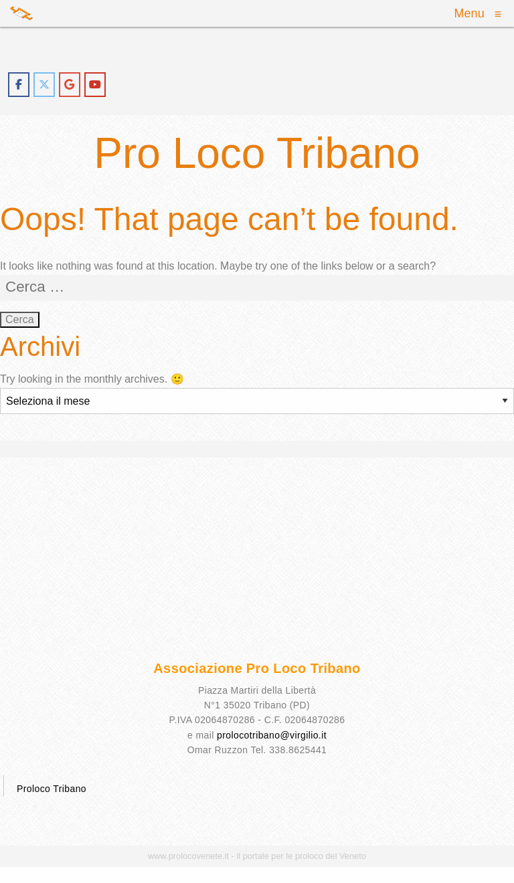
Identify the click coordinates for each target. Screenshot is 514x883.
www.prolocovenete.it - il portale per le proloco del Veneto (257, 856)
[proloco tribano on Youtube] (95, 84)
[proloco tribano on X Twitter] (44, 84)
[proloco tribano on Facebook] (18, 84)
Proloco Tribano (51, 788)
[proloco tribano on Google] (69, 84)
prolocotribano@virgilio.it (272, 735)
